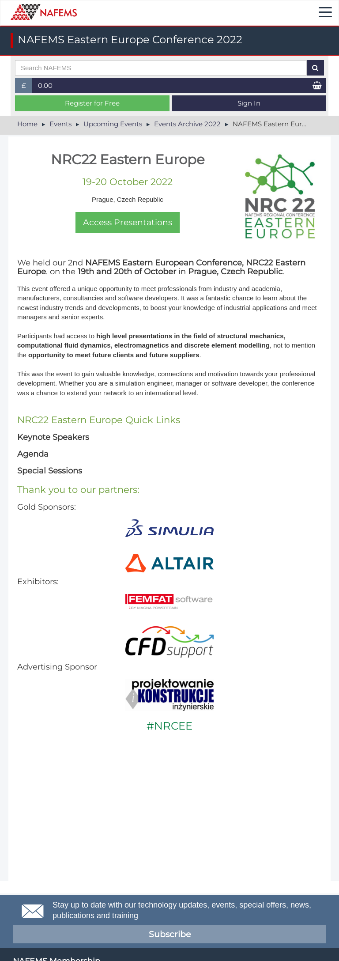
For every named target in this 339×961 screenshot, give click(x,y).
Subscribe (170, 934)
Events (60, 124)
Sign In (248, 103)
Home (27, 124)
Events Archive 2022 (187, 124)
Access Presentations (127, 222)
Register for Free (92, 103)
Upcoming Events (112, 124)
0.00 (45, 85)
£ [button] (27, 87)
